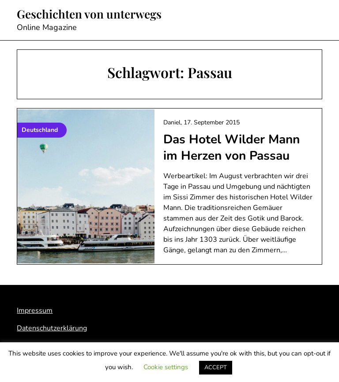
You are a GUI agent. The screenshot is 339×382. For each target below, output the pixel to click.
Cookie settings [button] (165, 367)
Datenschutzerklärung (52, 328)
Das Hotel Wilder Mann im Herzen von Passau (231, 147)
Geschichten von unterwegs (89, 14)
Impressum (35, 310)
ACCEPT (215, 367)
